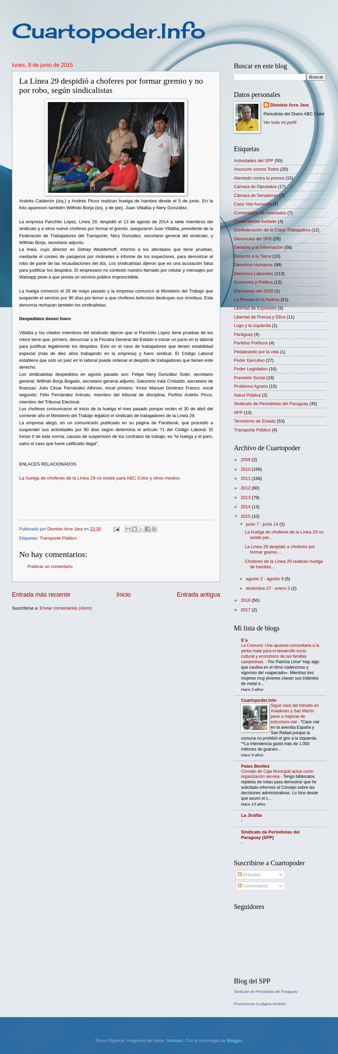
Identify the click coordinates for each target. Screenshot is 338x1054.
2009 (246, 459)
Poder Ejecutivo (249, 360)
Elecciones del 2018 (253, 291)
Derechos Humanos (253, 264)
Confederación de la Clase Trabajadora (272, 229)
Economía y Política (253, 282)
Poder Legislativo (251, 368)
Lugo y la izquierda (252, 325)
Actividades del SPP (253, 160)
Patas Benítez (255, 766)
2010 (246, 469)
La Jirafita (251, 815)
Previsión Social (249, 377)
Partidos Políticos (251, 342)
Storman (174, 1040)
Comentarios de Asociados (260, 212)
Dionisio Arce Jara (289, 105)
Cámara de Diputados (255, 186)
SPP (238, 412)
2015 (246, 516)
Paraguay (243, 334)
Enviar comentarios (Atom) (66, 608)
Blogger (234, 1040)
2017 (246, 609)
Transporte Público (58, 538)
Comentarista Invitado (255, 221)
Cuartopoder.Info (109, 30)
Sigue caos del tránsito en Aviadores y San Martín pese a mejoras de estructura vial (295, 713)
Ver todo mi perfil (280, 122)
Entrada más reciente (41, 594)
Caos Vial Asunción (253, 203)
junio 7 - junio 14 (262, 524)
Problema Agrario (251, 386)
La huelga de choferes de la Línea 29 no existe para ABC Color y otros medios (99, 478)
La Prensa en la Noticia (256, 299)
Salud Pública (247, 395)
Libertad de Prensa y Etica (259, 316)
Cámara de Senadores (256, 195)
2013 (246, 497)
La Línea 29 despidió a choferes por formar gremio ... (280, 549)
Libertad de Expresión (255, 308)
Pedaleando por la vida (256, 351)
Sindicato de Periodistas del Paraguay (271, 403)
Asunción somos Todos (256, 169)
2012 (246, 487)
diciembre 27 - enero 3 (268, 588)
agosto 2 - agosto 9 (265, 578)
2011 (246, 478)
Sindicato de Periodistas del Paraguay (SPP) (270, 834)
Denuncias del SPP (253, 238)
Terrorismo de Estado (255, 421)
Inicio (123, 594)
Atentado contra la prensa (259, 178)
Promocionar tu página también (260, 1004)
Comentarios (253, 885)
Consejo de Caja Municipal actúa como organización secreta (277, 774)
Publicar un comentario (50, 566)
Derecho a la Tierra (252, 256)
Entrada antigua (198, 594)
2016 (246, 600)
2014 (246, 506)
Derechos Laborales (253, 273)
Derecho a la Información (258, 247)
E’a (244, 640)
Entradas (249, 874)
